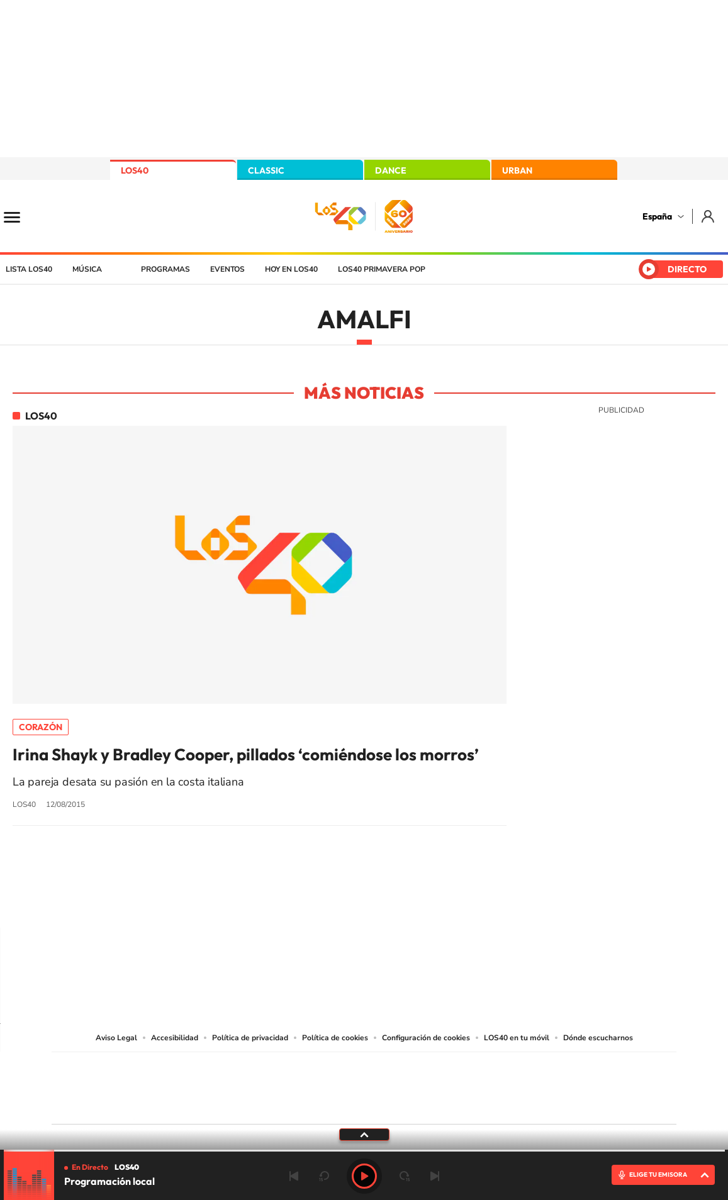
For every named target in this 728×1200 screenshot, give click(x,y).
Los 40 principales (280, 1069)
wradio (343, 1085)
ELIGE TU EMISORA (658, 1174)
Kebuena (576, 1085)
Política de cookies (335, 1038)
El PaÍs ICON (390, 1104)
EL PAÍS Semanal (485, 1085)
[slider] (364, 1151)
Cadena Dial (438, 1085)
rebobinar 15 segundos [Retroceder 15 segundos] (324, 1176)
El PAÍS (220, 1069)
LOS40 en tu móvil (516, 1038)
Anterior (293, 1176)
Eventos (227, 269)
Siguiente (434, 1176)
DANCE (390, 170)
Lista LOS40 (29, 269)
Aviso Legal (116, 1038)
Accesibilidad (174, 1038)
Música (87, 269)
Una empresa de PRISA (108, 1079)
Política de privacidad (250, 1038)
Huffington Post (236, 1085)
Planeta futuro (531, 1085)
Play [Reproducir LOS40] (364, 1176)
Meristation (558, 1104)
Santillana (339, 1069)
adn (541, 1069)
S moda (442, 1104)
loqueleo (498, 1104)
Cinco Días (390, 1085)
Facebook (389, 903)
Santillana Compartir (405, 1069)
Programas (165, 269)
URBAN (517, 170)
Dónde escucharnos (598, 1038)
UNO (306, 1085)
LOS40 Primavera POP (381, 269)
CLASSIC (266, 170)
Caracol (588, 1069)
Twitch (415, 903)
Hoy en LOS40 (291, 269)
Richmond (212, 1104)
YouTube (339, 903)
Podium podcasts (336, 1104)
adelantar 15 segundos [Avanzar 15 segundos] (404, 1176)
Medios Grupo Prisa (108, 1110)
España (657, 216)
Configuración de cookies (426, 1038)
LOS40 (134, 170)
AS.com (500, 1069)
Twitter (364, 903)
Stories (440, 903)
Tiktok (314, 903)
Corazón (40, 727)
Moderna (274, 1104)
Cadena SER (460, 1069)
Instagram (289, 903)
